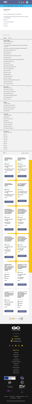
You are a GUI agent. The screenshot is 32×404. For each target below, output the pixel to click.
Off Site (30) (7, 110)
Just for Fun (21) (7, 99)
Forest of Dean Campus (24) (9, 107)
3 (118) (5, 137)
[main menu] (27, 2)
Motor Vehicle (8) (7, 78)
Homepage (13, 16)
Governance (16, 365)
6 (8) (5, 143)
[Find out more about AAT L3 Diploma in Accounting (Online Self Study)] (22, 311)
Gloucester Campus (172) (9, 108)
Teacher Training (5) (8, 81)
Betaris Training (16, 371)
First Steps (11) (7, 63)
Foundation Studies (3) (8, 64)
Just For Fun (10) (7, 72)
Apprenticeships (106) (8, 93)
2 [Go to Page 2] (14, 318)
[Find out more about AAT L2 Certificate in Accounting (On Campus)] (8, 229)
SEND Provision (16, 372)
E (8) (5, 145)
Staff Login (16, 352)
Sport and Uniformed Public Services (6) (12, 79)
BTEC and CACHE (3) (8, 118)
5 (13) (5, 141)
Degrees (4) (6, 116)
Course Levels (16, 131)
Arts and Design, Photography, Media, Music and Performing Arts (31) (16, 46)
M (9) (5, 147)
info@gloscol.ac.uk (17, 341)
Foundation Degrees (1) (9, 128)
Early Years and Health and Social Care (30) (12, 55)
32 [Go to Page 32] (19, 318)
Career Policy (16, 369)
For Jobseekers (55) (8, 97)
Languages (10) (7, 74)
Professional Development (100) (10, 95)
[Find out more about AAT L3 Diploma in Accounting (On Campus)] (22, 284)
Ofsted (16, 358)
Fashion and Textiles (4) (9, 61)
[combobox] (5, 153)
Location (16, 102)
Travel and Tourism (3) (8, 83)
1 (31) (5, 134)
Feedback (19, 398)
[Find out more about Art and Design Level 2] (8, 176)
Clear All (9, 38)
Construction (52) (7, 51)
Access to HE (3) (7, 43)
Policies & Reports (16, 359)
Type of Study (16, 86)
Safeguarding (16, 356)
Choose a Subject (16, 40)
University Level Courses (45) (10, 91)
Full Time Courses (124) (8, 89)
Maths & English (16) (8, 76)
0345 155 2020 (17, 338)
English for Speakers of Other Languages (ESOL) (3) (14, 59)
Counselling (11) (7, 53)
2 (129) (5, 136)
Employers (16, 5)
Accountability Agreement (16, 361)
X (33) (5, 149)
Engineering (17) (7, 57)
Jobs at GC (21, 5)
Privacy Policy (12, 396)
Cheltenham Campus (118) (9, 105)
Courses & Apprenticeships (9, 5)
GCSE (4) (6, 120)
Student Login (16, 354)
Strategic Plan (16, 363)
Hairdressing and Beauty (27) (10, 66)
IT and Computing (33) (8, 68)
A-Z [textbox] (4, 152)
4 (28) (5, 139)
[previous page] (10, 318)
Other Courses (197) (8, 124)
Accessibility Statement (20, 396)
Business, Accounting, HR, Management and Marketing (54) (15, 48)
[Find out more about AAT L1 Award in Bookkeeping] (22, 201)
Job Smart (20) (7, 70)
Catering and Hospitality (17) (10, 50)
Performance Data (16, 367)
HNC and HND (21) (8, 126)
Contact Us (6, 25)
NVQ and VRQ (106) (8, 122)
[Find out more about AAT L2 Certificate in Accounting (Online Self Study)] (8, 284)
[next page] (21, 318)
